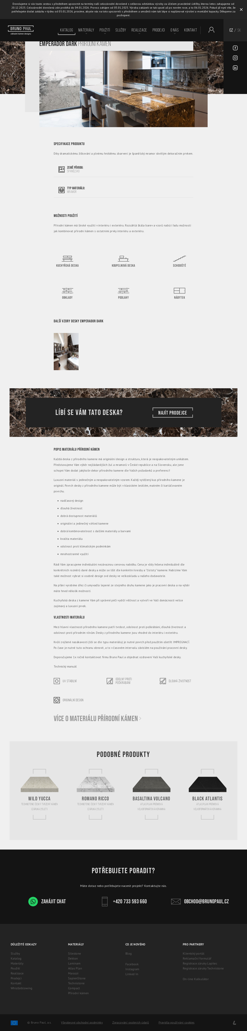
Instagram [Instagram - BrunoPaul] (132, 969)
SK (239, 30)
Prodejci (158, 30)
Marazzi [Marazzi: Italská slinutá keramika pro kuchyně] (73, 973)
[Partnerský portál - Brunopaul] (209, 30)
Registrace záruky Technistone (203, 968)
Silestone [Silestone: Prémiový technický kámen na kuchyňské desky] (74, 953)
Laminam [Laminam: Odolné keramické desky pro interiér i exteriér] (74, 963)
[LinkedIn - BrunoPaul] (235, 68)
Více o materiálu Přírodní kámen (97, 718)
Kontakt (191, 30)
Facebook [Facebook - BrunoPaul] (132, 964)
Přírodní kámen (78, 993)
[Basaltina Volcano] (152, 794)
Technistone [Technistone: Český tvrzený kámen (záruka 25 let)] (76, 983)
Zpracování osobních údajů (130, 1022)
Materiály (86, 30)
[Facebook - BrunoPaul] (235, 48)
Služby (120, 30)
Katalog (66, 30)
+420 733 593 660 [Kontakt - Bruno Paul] (123, 901)
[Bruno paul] (21, 30)
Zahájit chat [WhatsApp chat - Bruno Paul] (47, 901)
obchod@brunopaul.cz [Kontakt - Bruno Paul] (200, 901)
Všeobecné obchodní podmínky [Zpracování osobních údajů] (82, 1022)
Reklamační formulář (197, 958)
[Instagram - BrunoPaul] (235, 58)
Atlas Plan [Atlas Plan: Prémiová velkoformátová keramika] (75, 968)
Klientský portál (193, 953)
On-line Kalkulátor (196, 979)
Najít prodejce (173, 413)
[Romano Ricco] (96, 794)
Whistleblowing (21, 988)
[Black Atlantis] (208, 794)
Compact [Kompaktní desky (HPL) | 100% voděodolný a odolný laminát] (74, 988)
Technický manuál (65, 666)
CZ (231, 30)
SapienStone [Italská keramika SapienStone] (76, 978)
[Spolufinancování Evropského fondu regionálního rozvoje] (14, 1022)
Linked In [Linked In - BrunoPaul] (131, 974)
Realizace (139, 30)
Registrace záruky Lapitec (200, 963)
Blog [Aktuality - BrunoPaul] (128, 953)
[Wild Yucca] (40, 794)
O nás (175, 30)
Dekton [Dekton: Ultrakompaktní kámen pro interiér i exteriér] (73, 958)
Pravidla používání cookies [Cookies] (176, 1022)
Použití (105, 30)
